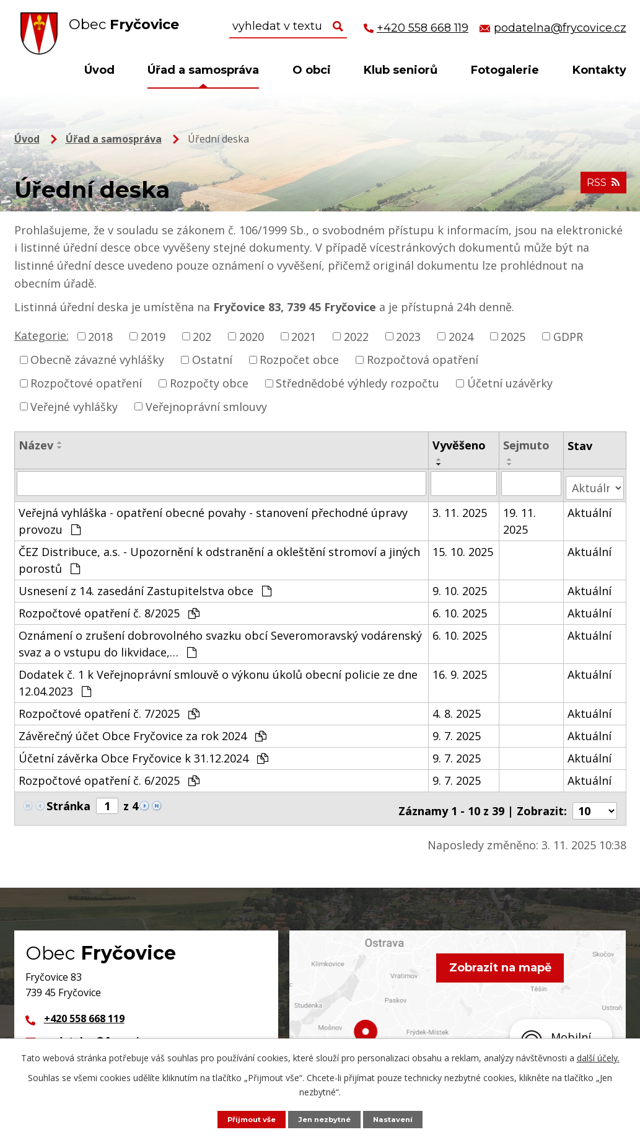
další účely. (598, 1057)
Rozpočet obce (299, 359)
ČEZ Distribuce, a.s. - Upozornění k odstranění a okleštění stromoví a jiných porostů (219, 555)
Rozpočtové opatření (86, 383)
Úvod (99, 70)
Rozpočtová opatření (422, 359)
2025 (513, 336)
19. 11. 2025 (520, 516)
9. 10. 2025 (460, 585)
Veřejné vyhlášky (74, 406)
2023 (408, 336)
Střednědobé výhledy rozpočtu (357, 383)
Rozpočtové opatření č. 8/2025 (109, 608)
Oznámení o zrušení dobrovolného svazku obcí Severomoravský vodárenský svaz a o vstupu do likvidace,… (220, 639)
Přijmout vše (246, 1118)
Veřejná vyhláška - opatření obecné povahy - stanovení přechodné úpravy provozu (213, 516)
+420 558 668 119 (84, 1009)
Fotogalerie (505, 70)
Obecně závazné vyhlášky (97, 359)
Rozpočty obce (209, 383)
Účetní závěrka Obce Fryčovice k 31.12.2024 (143, 753)
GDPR (568, 336)
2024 (461, 336)
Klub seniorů (400, 70)
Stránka (68, 800)
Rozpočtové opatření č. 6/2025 (109, 775)
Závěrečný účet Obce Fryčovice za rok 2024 (142, 730)
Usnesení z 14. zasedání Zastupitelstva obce (145, 585)
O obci (311, 70)
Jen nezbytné (326, 1118)
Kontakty (599, 70)
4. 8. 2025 (457, 708)
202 (202, 336)
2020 (251, 336)
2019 (153, 336)
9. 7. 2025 (457, 730)
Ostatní (212, 359)
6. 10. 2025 (460, 608)
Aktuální (590, 507)
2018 (100, 336)
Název (36, 445)
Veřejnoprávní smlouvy (206, 406)
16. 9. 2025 (460, 669)
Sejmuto (527, 445)
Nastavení (399, 1118)
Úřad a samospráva (203, 70)
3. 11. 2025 (460, 507)
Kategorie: (41, 335)
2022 (356, 336)
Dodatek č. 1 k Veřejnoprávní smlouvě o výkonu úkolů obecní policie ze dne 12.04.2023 (218, 678)
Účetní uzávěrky (510, 383)
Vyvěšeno (459, 445)
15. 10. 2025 (463, 546)
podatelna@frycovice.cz (104, 1031)
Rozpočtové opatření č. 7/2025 (109, 708)
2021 (303, 336)
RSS (601, 187)
